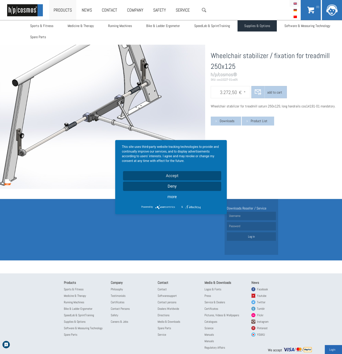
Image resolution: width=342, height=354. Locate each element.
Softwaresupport (167, 296)
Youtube (261, 296)
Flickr (260, 315)
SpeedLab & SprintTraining (212, 25)
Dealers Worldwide (168, 309)
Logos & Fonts (212, 289)
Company (135, 10)
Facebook (262, 289)
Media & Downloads (169, 322)
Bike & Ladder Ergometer (163, 25)
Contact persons (167, 302)
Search (204, 10)
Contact (109, 10)
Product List (259, 121)
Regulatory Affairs (214, 348)
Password (234, 226)
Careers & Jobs (119, 322)
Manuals (209, 335)
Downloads (227, 121)
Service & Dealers (214, 302)
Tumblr (261, 309)
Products (63, 10)
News (87, 10)
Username (234, 216)
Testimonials (118, 296)
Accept (172, 175)
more (172, 196)
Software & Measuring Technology (307, 25)
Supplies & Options (257, 25)
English (295, 3)
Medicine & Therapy (81, 25)
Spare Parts (38, 37)
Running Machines (120, 25)
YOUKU (261, 335)
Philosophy (117, 289)
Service (183, 10)
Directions (163, 315)
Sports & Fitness (41, 25)
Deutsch (295, 10)
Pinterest (262, 328)
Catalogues (210, 322)
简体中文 (295, 16)
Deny (172, 186)
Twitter (261, 302)
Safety (159, 10)
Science (208, 328)
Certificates (117, 302)
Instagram (263, 322)
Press (207, 296)
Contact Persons (120, 309)
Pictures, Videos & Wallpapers (221, 315)
